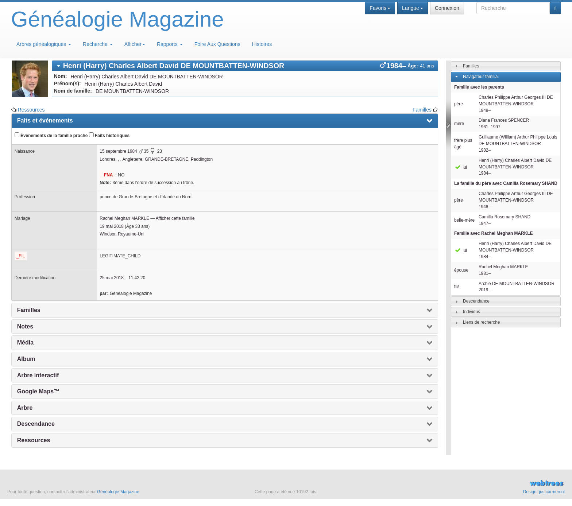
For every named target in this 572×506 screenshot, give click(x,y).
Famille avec (493, 233)
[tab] (245, 66)
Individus (471, 311)
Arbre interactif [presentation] (38, 375)
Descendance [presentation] (36, 424)
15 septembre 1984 (118, 151)
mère (459, 123)
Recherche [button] (98, 44)
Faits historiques (109, 135)
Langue (412, 8)
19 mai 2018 (111, 226)
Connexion (447, 8)
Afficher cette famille (175, 218)
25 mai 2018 (111, 277)
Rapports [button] (170, 44)
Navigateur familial (481, 76)
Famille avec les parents (479, 87)
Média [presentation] (25, 342)
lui (460, 167)
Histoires (262, 44)
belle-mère (464, 220)
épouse (461, 270)
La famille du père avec (505, 183)
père (458, 103)
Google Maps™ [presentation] (38, 391)
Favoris (380, 8)
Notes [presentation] (25, 326)
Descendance (476, 301)
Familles (422, 110)
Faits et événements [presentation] (45, 120)
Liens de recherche (481, 322)
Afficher (134, 44)
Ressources (31, 110)
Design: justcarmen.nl (544, 491)
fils (457, 286)
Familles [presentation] (28, 310)
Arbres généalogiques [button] (43, 44)
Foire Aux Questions (217, 44)
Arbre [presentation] (25, 408)
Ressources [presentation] (33, 440)
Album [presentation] (26, 359)
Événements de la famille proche (51, 135)
